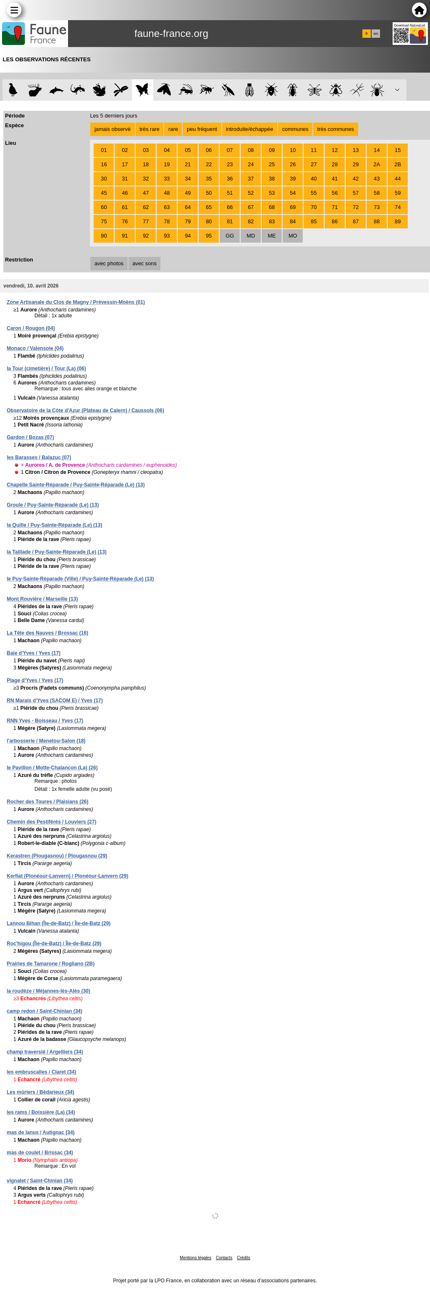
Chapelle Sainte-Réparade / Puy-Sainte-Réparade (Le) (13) (76, 485)
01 (104, 150)
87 (356, 221)
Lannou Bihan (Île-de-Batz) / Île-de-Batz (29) (58, 923)
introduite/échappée (249, 129)
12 (335, 150)
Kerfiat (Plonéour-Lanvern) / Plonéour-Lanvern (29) (67, 876)
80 (209, 221)
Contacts (224, 1257)
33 (167, 178)
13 (356, 150)
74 (398, 207)
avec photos (108, 263)
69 (293, 207)
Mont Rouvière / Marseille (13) (42, 599)
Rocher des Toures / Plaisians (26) (48, 802)
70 (314, 207)
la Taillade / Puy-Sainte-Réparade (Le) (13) (57, 552)
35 (209, 178)
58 (377, 193)
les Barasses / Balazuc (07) (39, 457)
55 (314, 193)
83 (272, 221)
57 (356, 193)
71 (335, 207)
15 (398, 150)
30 (104, 178)
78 (167, 221)
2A (376, 164)
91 (125, 236)
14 (377, 150)
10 (293, 150)
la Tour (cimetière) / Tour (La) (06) (46, 368)
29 (356, 164)
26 (293, 164)
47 (146, 193)
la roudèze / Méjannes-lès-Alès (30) (48, 991)
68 (272, 207)
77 (146, 221)
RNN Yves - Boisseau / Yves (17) (45, 721)
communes (295, 129)
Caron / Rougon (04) (31, 328)
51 (230, 193)
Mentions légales (195, 1257)
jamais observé (112, 129)
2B (397, 164)
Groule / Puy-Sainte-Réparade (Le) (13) (53, 505)
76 (125, 221)
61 (125, 207)
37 (251, 178)
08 (251, 150)
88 (377, 221)
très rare (149, 129)
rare (173, 129)
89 (398, 221)
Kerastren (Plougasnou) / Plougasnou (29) (57, 856)
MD (250, 236)
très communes (335, 129)
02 (125, 150)
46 (125, 193)
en (376, 33)
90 (104, 236)
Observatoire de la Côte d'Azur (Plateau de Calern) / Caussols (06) (85, 410)
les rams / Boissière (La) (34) (41, 1112)
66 (230, 207)
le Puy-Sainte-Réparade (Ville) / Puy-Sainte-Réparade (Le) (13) (80, 579)
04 (167, 150)
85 (314, 221)
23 (230, 164)
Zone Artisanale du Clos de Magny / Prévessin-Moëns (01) (76, 302)
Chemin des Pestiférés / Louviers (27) (51, 822)
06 (209, 150)
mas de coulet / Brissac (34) (40, 1153)
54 (293, 193)
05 (188, 150)
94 (188, 236)
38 (272, 178)
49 (188, 193)
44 (398, 178)
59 (398, 193)
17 (125, 164)
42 (356, 178)
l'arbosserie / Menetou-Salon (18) (46, 741)
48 (167, 193)
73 (377, 207)
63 (167, 207)
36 (230, 178)
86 (335, 221)
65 (209, 207)
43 (377, 178)
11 (314, 150)
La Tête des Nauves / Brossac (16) (47, 633)
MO (292, 236)
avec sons (144, 263)
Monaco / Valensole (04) (35, 348)
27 (314, 164)
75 (104, 221)
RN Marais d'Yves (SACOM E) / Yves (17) (55, 700)
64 (188, 207)
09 (272, 150)
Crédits (243, 1257)
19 (167, 164)
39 (293, 178)
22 (209, 164)
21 (188, 164)
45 (104, 193)
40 (314, 178)
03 (146, 150)
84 (293, 221)
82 (251, 221)
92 (146, 236)
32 (146, 178)
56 (335, 193)
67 (251, 207)
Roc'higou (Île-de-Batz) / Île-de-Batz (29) (54, 944)
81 (230, 221)
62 (146, 207)
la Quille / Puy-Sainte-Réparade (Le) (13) (54, 525)
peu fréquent (202, 129)
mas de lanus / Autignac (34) (41, 1132)
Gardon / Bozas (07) (30, 437)
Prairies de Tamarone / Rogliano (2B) (50, 964)
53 (272, 193)
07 (230, 150)
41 (335, 178)
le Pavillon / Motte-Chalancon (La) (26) (52, 768)
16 (104, 164)
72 (356, 207)
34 (188, 178)
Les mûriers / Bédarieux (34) (40, 1092)
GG (229, 236)
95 (209, 236)
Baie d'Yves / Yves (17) (33, 653)
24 (251, 164)
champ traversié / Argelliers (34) (45, 1052)
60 (104, 207)
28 (335, 164)
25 (272, 164)
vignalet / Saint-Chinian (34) (40, 1181)
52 (251, 193)
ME (272, 236)
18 (146, 164)
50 (209, 193)
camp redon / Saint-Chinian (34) (44, 1011)
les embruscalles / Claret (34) (41, 1072)
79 (188, 221)
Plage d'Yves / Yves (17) (35, 680)
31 (125, 178)
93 (167, 236)
